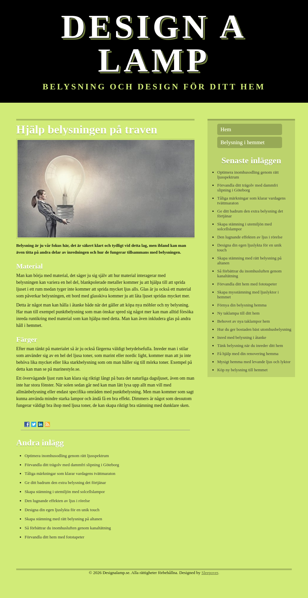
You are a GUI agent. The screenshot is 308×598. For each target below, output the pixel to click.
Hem (225, 129)
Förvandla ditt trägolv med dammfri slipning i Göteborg (72, 464)
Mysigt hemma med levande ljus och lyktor (253, 361)
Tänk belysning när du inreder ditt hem (250, 345)
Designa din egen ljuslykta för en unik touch (62, 509)
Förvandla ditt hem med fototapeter (54, 537)
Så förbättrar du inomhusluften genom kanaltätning (68, 527)
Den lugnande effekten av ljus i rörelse (57, 500)
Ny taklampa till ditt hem (238, 313)
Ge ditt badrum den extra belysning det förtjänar (65, 482)
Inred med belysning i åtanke (241, 337)
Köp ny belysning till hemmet (242, 369)
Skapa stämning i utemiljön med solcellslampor (65, 491)
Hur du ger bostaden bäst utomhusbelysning (254, 329)
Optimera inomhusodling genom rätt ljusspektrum (67, 455)
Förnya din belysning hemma (242, 305)
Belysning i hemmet (242, 142)
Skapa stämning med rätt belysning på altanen (63, 518)
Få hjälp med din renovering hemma (247, 353)
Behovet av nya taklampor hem (243, 321)
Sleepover (209, 572)
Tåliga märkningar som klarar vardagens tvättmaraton (70, 473)
